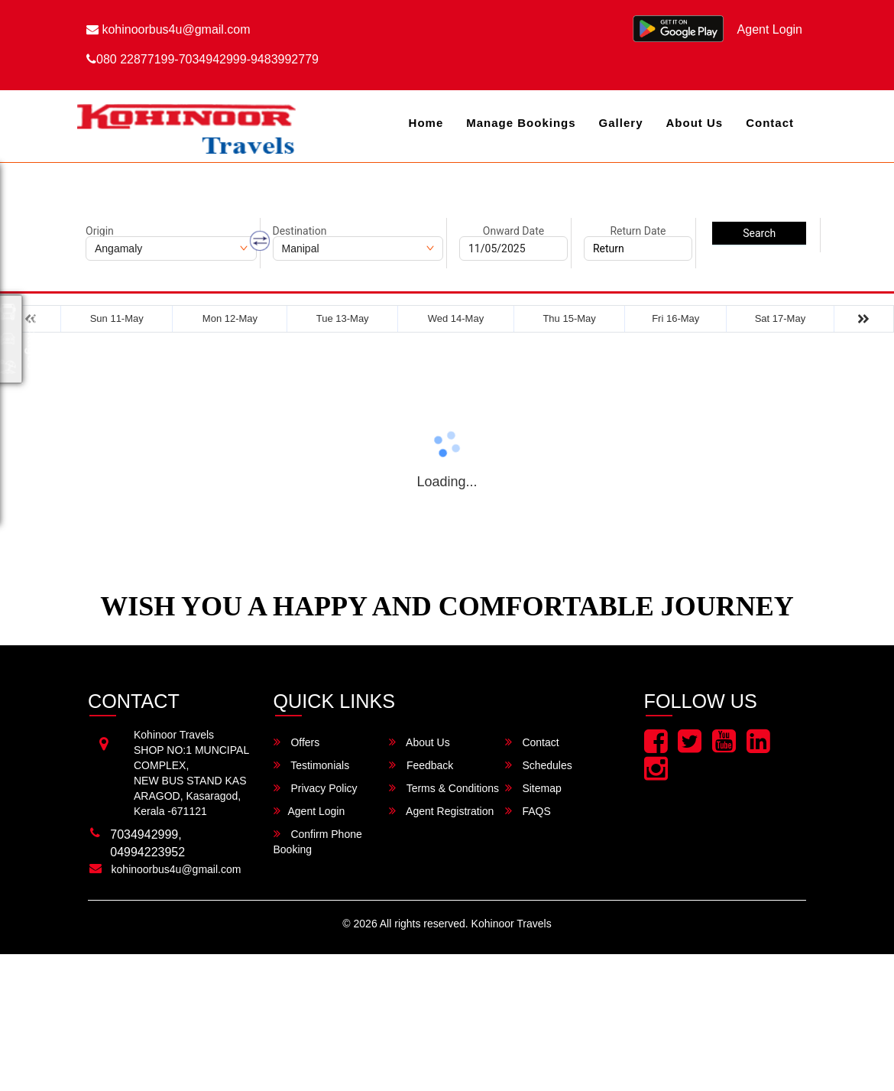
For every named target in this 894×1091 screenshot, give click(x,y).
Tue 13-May (342, 318)
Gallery (621, 122)
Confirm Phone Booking (318, 841)
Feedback (421, 764)
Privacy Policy (316, 787)
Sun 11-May (117, 318)
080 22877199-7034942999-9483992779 (202, 59)
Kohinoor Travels (511, 923)
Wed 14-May (456, 318)
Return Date (638, 231)
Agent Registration (441, 810)
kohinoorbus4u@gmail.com (168, 29)
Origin (100, 231)
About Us (694, 122)
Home (426, 122)
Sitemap (533, 787)
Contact (770, 122)
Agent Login (769, 29)
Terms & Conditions (444, 787)
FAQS (528, 810)
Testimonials (312, 764)
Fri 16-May (675, 318)
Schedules (538, 764)
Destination (300, 231)
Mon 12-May (230, 318)
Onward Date (513, 231)
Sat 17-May (780, 318)
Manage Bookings (520, 122)
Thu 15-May (569, 318)
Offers (297, 741)
